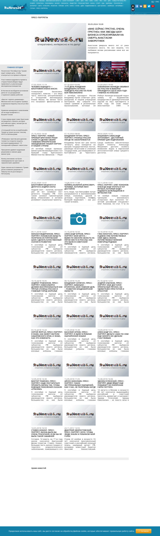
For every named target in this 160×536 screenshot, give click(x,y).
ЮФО (91, 1)
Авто (40, 6)
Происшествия (83, 3)
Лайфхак (111, 6)
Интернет (33, 6)
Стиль (77, 6)
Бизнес (57, 3)
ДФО (109, 1)
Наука (92, 3)
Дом (82, 6)
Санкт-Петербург (68, 1)
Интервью (119, 6)
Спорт (98, 3)
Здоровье (109, 3)
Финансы (64, 3)
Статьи (32, 8)
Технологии (118, 3)
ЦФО (82, 1)
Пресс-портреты (42, 8)
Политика (40, 3)
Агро (66, 6)
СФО (105, 1)
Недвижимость (90, 6)
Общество (73, 3)
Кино (72, 6)
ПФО (86, 1)
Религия (54, 6)
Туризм (61, 6)
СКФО (96, 1)
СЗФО (77, 1)
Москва (42, 1)
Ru (153, 2)
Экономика (49, 3)
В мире (32, 3)
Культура (46, 6)
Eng (157, 2)
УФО (100, 1)
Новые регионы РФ (119, 1)
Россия (35, 1)
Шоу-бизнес (102, 6)
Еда (103, 3)
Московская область (53, 1)
